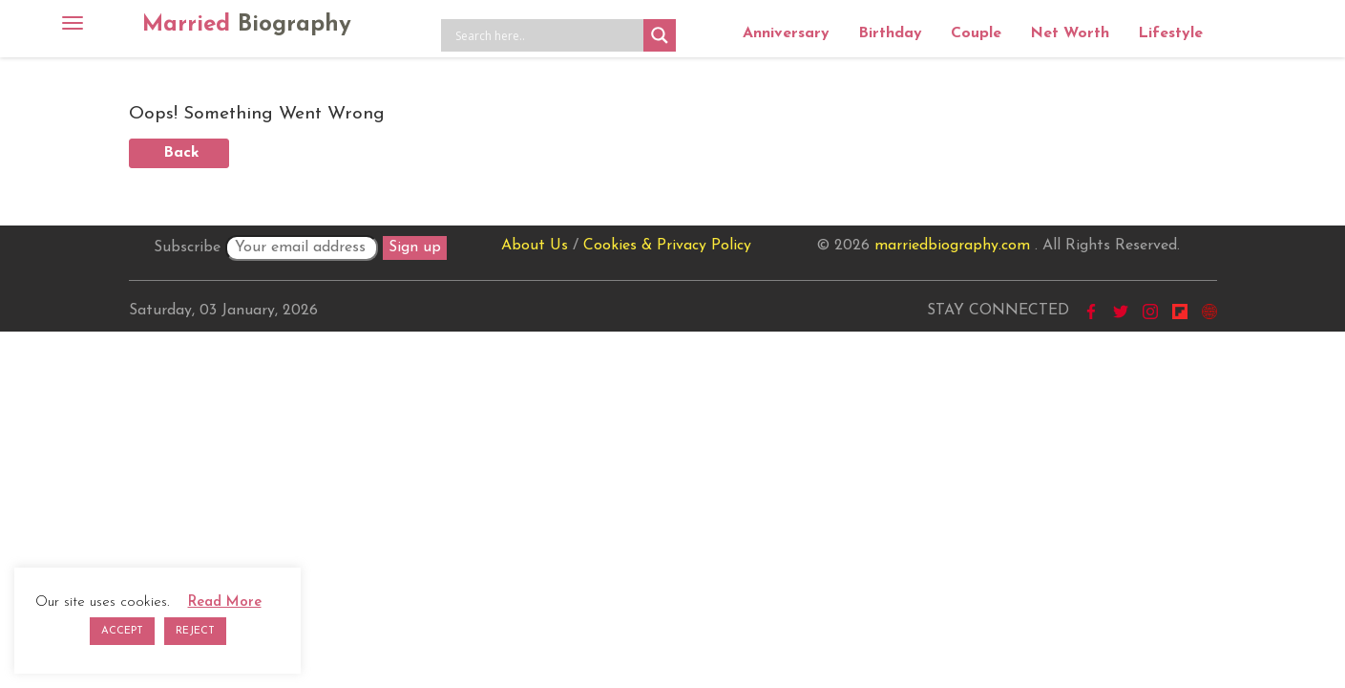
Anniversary (786, 33)
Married (246, 24)
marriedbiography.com (952, 245)
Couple (976, 33)
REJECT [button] (195, 631)
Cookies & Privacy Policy (667, 245)
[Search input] (547, 35)
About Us (534, 245)
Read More (225, 602)
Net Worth (1069, 33)
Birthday (890, 33)
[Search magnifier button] (659, 35)
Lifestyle (1170, 33)
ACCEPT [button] (122, 631)
